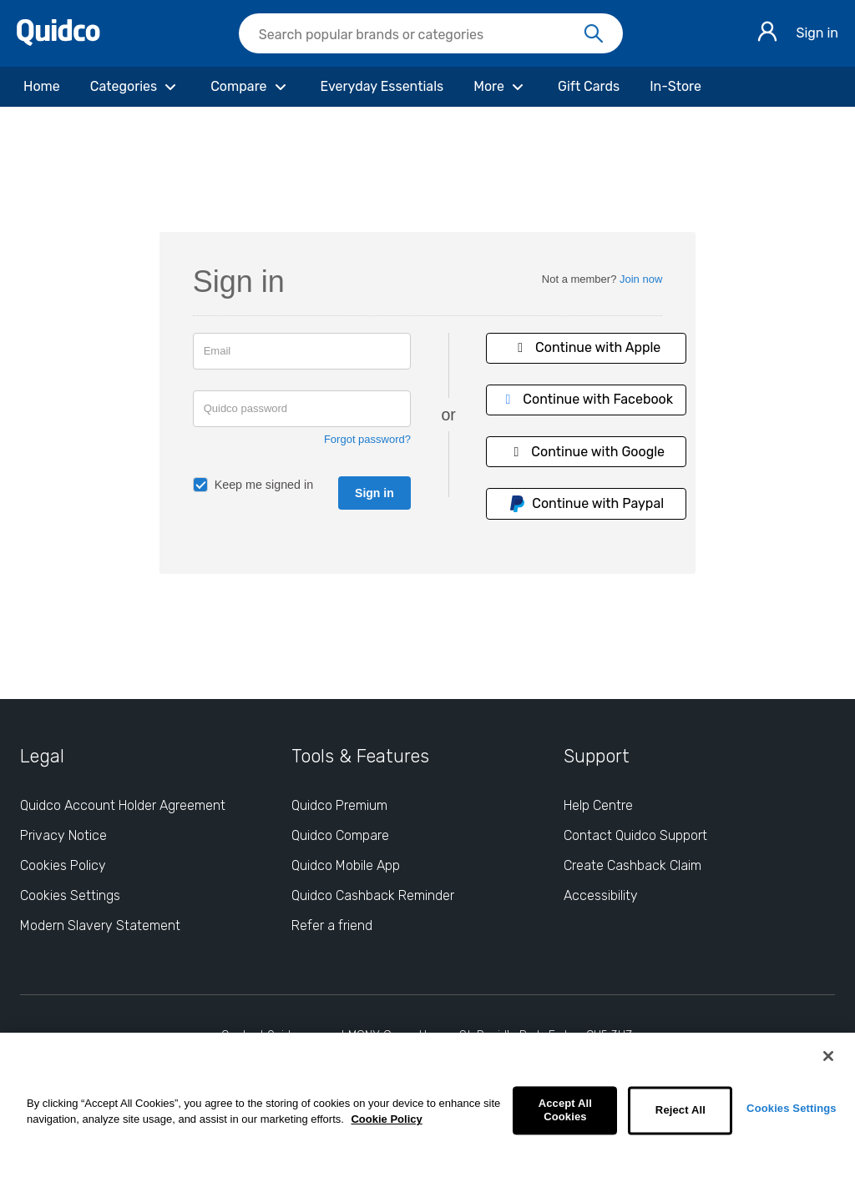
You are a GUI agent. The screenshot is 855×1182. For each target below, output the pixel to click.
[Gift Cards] (588, 87)
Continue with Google (586, 452)
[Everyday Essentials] (382, 87)
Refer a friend (331, 925)
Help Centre (598, 805)
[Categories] (135, 87)
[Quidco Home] (58, 41)
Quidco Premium (339, 805)
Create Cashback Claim (632, 865)
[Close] (828, 1056)
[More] (500, 87)
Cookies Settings (791, 1108)
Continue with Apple (586, 347)
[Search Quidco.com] (421, 35)
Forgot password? (367, 439)
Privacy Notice (63, 835)
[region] (427, 1107)
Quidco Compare (340, 835)
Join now (641, 279)
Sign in (817, 33)
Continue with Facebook (586, 399)
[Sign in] (767, 34)
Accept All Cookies (565, 1111)
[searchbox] (431, 33)
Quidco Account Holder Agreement (122, 805)
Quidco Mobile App (345, 865)
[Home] (41, 87)
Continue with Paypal (586, 503)
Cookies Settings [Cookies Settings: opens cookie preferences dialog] (70, 895)
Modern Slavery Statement (100, 925)
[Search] (594, 34)
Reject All (680, 1110)
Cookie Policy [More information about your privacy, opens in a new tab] (386, 1119)
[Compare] (250, 87)
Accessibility (601, 895)
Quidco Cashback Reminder (372, 895)
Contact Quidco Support (635, 835)
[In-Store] (675, 87)
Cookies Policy (63, 865)
